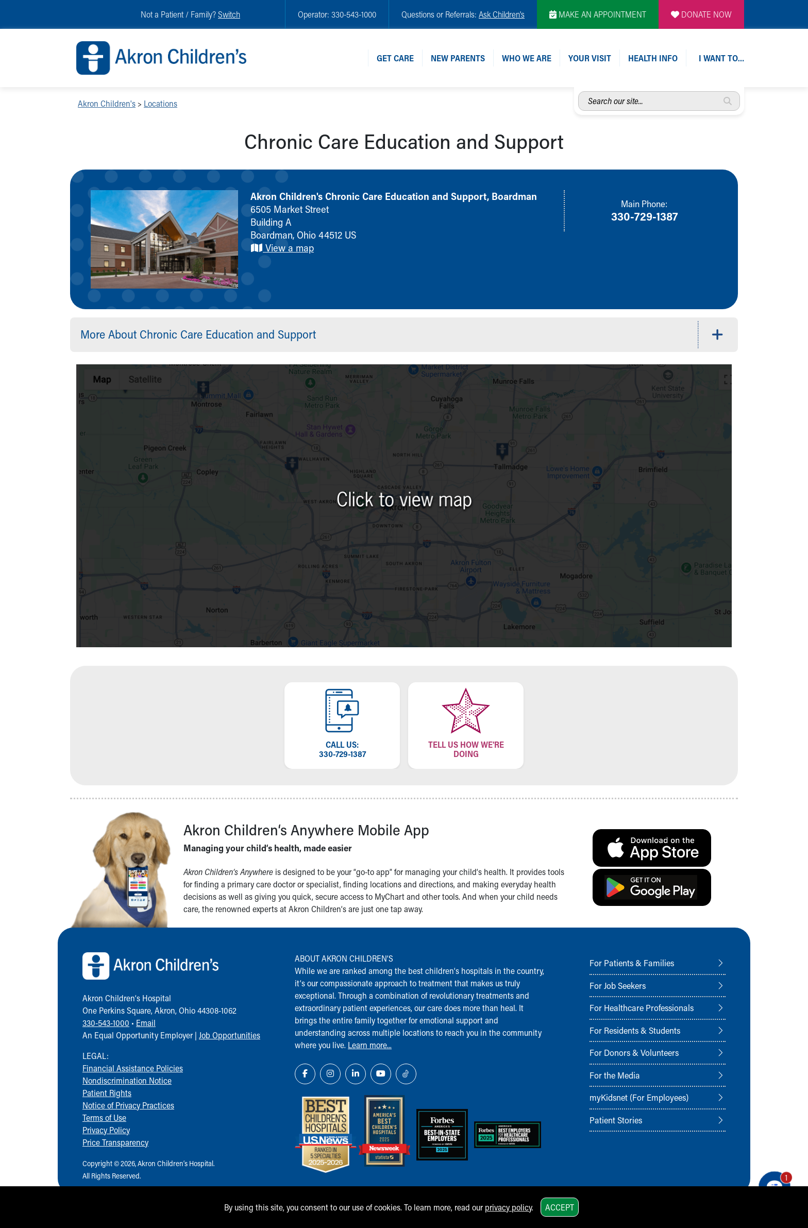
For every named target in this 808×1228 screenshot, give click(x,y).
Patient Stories (616, 1119)
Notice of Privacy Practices (128, 1105)
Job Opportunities (229, 1035)
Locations (160, 103)
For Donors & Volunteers (634, 1052)
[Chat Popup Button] (770, 1182)
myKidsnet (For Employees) (639, 1097)
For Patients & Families (632, 962)
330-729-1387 (644, 216)
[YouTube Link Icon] (381, 1074)
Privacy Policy (106, 1129)
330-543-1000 (105, 1022)
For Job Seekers (618, 985)
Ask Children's (502, 14)
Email (146, 1022)
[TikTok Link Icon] (406, 1074)
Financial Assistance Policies (132, 1068)
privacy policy (508, 1207)
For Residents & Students (635, 1030)
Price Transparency (115, 1142)
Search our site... (578, 91)
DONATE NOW (701, 14)
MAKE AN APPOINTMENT (597, 14)
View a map (282, 247)
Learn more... (370, 1044)
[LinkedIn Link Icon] (355, 1074)
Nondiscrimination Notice (127, 1080)
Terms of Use (104, 1117)
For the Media (615, 1075)
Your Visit (589, 58)
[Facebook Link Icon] (305, 1074)
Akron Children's (107, 103)
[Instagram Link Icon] (330, 1074)
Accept (559, 1207)
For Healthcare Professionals (642, 1007)
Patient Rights (106, 1092)
